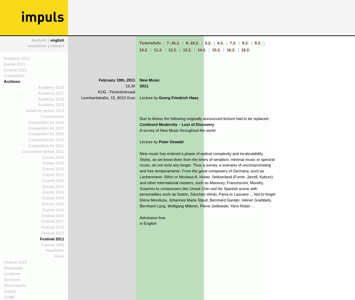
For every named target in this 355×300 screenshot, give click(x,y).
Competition (14, 76)
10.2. (144, 50)
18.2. (245, 50)
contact (57, 46)
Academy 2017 (51, 93)
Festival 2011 (52, 239)
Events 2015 (53, 187)
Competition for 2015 (46, 134)
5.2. (208, 43)
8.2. (245, 43)
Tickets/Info (150, 43)
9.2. (257, 43)
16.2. (231, 50)
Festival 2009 (52, 245)
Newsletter (55, 250)
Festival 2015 (52, 227)
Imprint (10, 291)
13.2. (187, 50)
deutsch (39, 40)
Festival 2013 (52, 233)
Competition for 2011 (46, 146)
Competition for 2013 (46, 140)
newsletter (36, 46)
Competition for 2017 (46, 128)
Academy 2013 (51, 105)
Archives (12, 81)
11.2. (158, 50)
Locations (12, 274)
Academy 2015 (51, 99)
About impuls (15, 285)
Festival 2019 (52, 216)
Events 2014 (53, 192)
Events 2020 (53, 157)
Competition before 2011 (42, 151)
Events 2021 (14, 64)
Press (59, 256)
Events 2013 (53, 198)
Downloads (13, 268)
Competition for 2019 (46, 122)
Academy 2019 (51, 87)
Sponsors (12, 279)
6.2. (220, 43)
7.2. (233, 43)
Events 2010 (53, 210)
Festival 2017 (52, 221)
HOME (10, 297)
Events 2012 (53, 204)
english (57, 40)
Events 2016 (53, 181)
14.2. (202, 50)
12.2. (172, 50)
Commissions (52, 116)
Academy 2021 (17, 58)
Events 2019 (53, 163)
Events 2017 (53, 175)
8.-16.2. (192, 43)
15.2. (216, 50)
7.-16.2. (173, 43)
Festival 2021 (15, 70)
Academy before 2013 (45, 111)
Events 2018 (53, 169)
